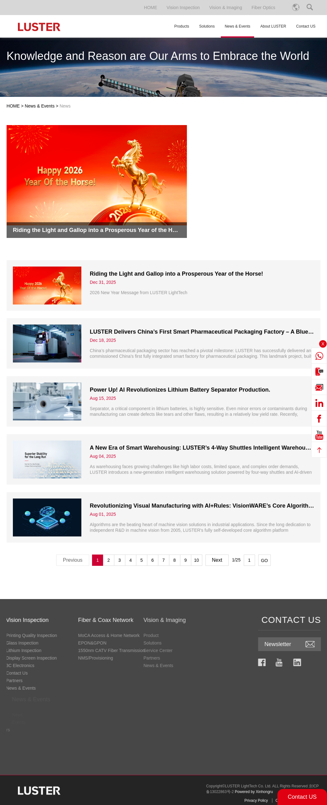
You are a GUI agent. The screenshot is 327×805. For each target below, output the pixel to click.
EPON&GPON (26, 642)
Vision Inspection (183, 7)
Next (217, 560)
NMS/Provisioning (29, 657)
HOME (150, 7)
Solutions (207, 26)
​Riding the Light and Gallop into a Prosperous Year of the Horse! (176, 300)
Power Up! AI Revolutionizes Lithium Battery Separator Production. (180, 416)
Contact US (302, 797)
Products (181, 26)
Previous (72, 560)
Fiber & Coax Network (39, 620)
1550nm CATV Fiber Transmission (45, 650)
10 (196, 560)
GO (264, 560)
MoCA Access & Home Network (43, 635)
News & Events (237, 31)
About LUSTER (273, 26)
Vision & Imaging (225, 7)
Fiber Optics (263, 7)
